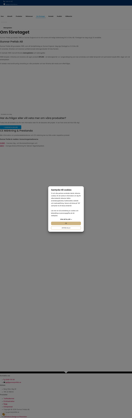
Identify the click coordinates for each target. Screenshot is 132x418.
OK (66, 223)
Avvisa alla (66, 228)
